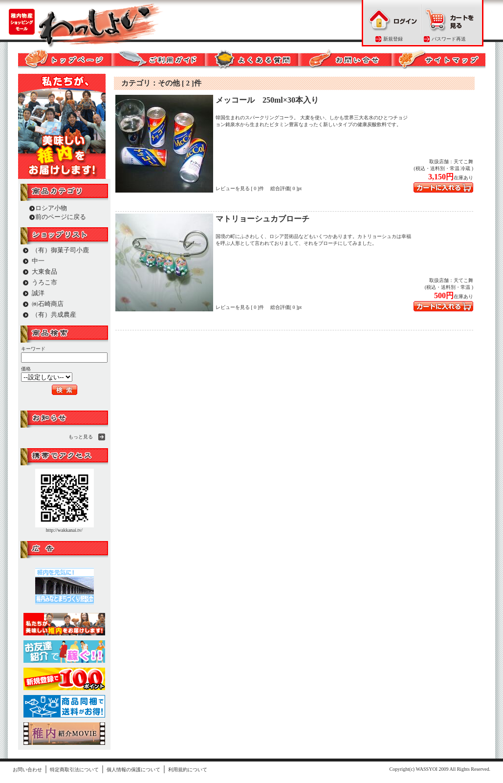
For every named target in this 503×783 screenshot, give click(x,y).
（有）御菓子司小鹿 (60, 250)
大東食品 (44, 271)
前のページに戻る (60, 216)
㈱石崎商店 (48, 303)
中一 (38, 260)
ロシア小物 (51, 208)
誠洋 (38, 293)
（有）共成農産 (54, 314)
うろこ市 (44, 282)
